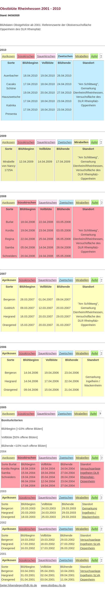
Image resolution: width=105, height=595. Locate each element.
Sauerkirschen (46, 56)
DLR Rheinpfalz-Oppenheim (89, 477)
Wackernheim (90, 516)
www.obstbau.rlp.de (53, 585)
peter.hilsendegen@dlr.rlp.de (19, 585)
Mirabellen (82, 56)
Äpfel (94, 56)
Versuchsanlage (90, 468)
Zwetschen (65, 142)
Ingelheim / (89, 512)
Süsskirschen (25, 56)
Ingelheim (86, 472)
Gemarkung (89, 508)
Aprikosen (8, 56)
